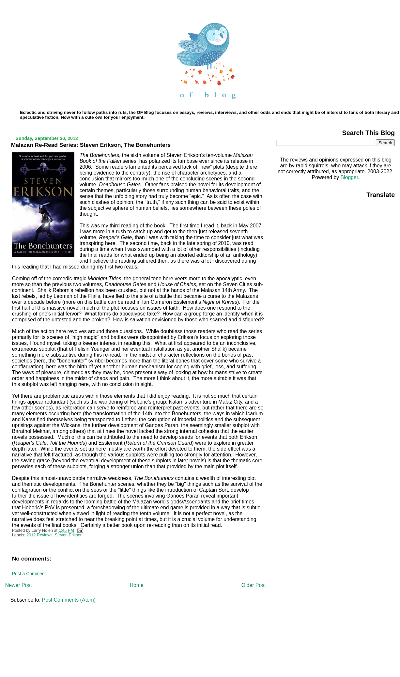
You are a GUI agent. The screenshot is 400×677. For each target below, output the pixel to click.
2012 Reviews (39, 535)
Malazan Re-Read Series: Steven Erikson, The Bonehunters (91, 145)
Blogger (349, 177)
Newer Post (18, 585)
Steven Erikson (69, 535)
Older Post (253, 585)
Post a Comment (29, 573)
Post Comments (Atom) (69, 600)
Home (137, 585)
